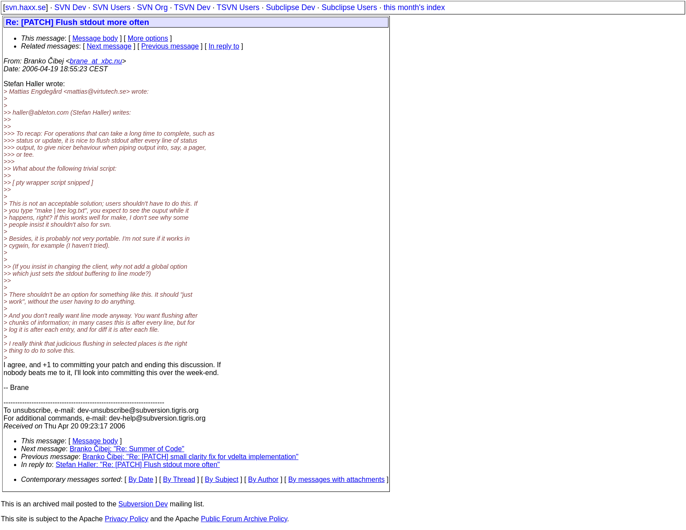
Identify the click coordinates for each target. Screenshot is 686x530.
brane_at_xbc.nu (96, 61)
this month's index (414, 7)
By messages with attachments (336, 479)
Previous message (170, 46)
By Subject (221, 479)
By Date (140, 479)
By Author (263, 479)
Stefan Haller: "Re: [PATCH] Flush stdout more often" (138, 464)
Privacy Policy (126, 519)
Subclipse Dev (290, 7)
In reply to (224, 46)
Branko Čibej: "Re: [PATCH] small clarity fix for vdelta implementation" (191, 456)
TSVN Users (238, 7)
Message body (95, 38)
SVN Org (152, 7)
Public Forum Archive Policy (244, 519)
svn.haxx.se (25, 7)
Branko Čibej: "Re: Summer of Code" (127, 449)
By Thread (179, 479)
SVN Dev (70, 7)
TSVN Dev (192, 7)
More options (148, 38)
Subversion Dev (143, 504)
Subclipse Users (349, 7)
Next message (109, 46)
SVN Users (111, 7)
